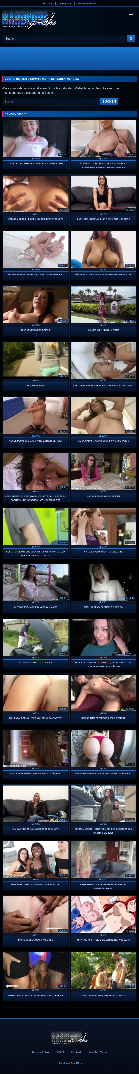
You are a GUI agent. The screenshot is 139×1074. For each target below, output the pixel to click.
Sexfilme (47, 3)
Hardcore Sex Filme (70, 1063)
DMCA (60, 1052)
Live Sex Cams (98, 1052)
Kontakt (76, 1052)
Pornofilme (65, 3)
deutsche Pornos (87, 3)
